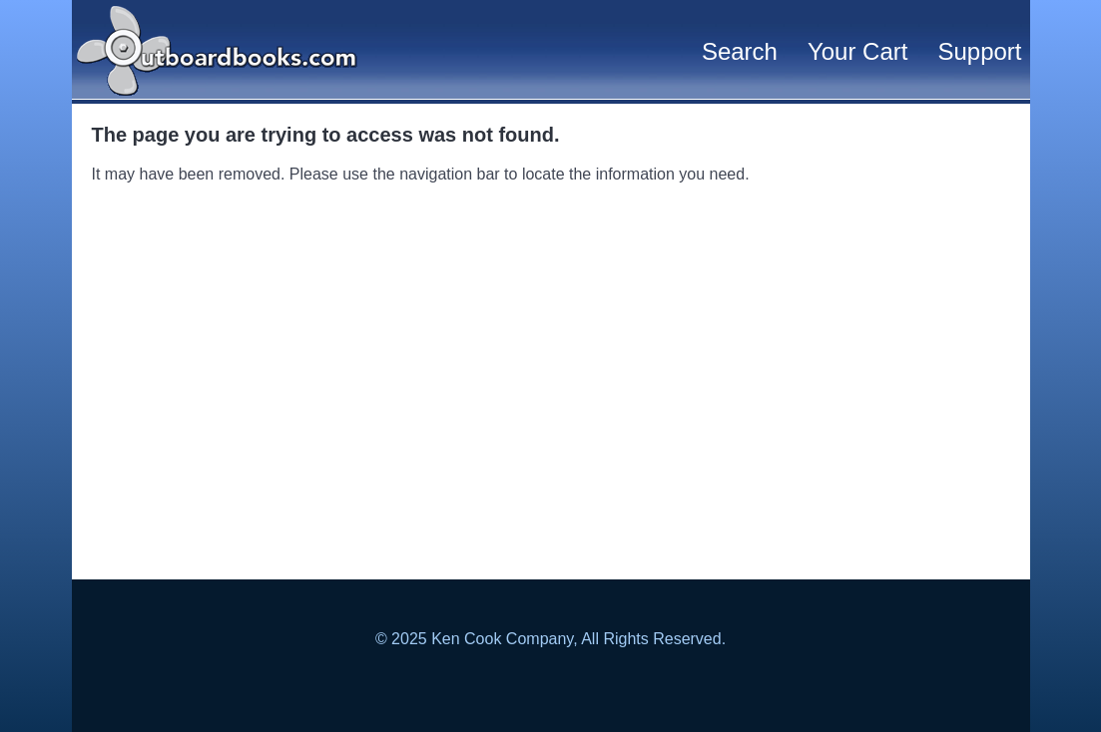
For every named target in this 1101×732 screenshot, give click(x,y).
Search (740, 51)
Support (979, 51)
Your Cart (858, 51)
